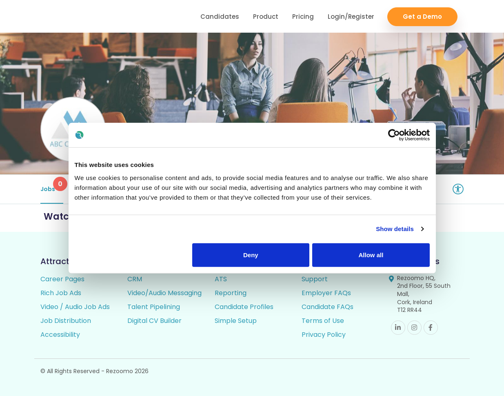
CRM (134, 279)
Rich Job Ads (60, 293)
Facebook (431, 327)
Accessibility (60, 334)
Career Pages (62, 279)
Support (315, 279)
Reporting (230, 293)
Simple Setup (236, 320)
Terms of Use (323, 320)
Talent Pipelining (153, 306)
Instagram (414, 327)
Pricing (303, 16)
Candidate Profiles (244, 306)
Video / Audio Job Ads (75, 306)
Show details (395, 228)
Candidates (219, 16)
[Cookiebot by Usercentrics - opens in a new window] (394, 135)
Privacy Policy (324, 334)
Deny (250, 254)
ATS (221, 279)
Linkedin (398, 327)
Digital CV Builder (154, 320)
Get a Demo (422, 16)
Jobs (51, 185)
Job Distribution (65, 320)
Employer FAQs (326, 293)
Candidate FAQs (327, 306)
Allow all (371, 254)
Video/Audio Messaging (164, 293)
